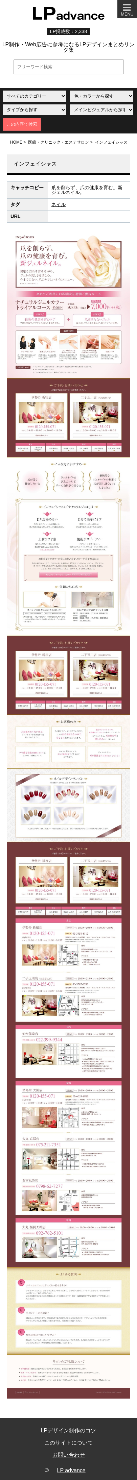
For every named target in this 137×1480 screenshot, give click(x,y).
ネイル (58, 204)
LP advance (71, 1470)
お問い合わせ (68, 1455)
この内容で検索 (21, 124)
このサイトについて (68, 1443)
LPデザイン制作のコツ (68, 1430)
